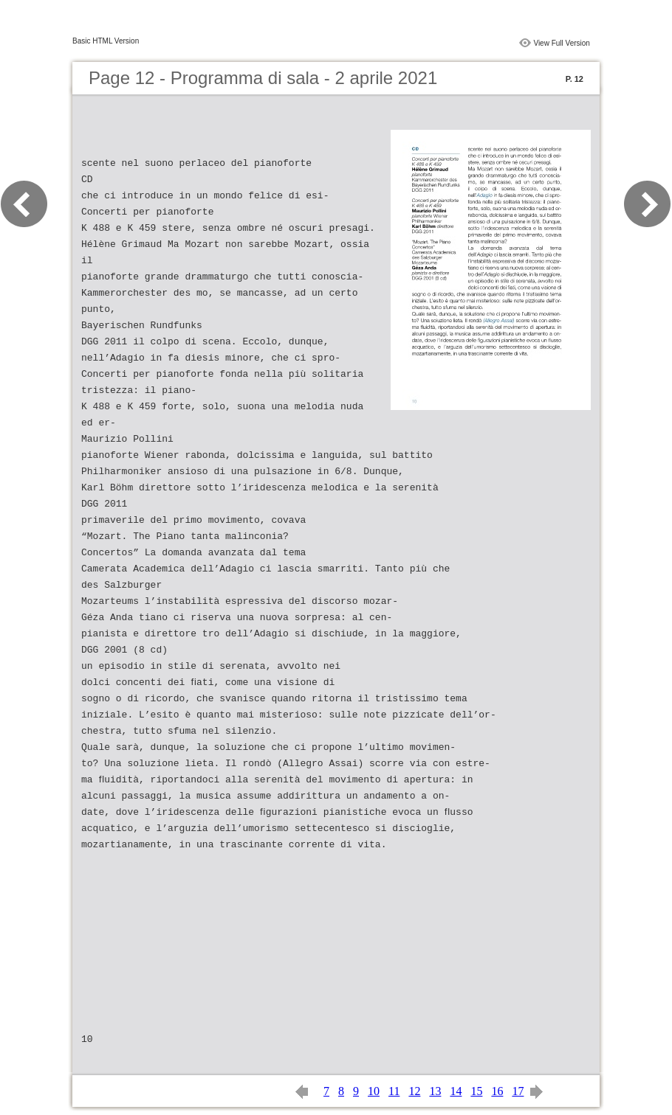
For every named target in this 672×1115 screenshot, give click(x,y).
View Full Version (561, 43)
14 (456, 1091)
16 (497, 1091)
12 (414, 1091)
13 (435, 1091)
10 (374, 1091)
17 (518, 1091)
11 (394, 1091)
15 (476, 1091)
